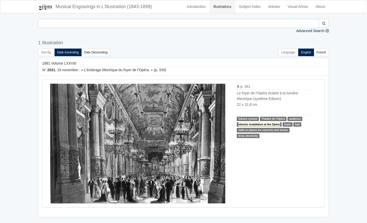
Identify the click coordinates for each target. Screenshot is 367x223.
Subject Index (250, 7)
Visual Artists (298, 7)
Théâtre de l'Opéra (273, 118)
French (321, 52)
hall (297, 124)
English (306, 52)
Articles (274, 7)
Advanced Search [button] (310, 31)
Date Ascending (68, 52)
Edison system (248, 118)
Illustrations (222, 7)
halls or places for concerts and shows (263, 129)
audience (295, 118)
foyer (287, 124)
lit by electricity (248, 135)
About (320, 7)
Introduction (196, 7)
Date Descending (96, 52)
